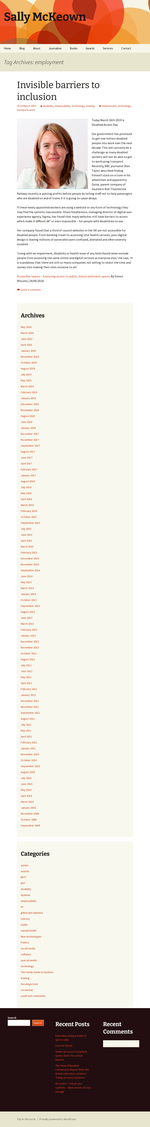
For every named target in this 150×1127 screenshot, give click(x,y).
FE (22, 907)
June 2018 (26, 422)
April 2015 (26, 540)
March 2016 (27, 505)
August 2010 (28, 772)
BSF (23, 883)
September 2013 (30, 606)
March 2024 (27, 333)
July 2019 (26, 374)
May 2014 (26, 582)
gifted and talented (32, 913)
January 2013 (28, 635)
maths (24, 924)
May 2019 (26, 380)
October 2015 (29, 517)
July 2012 (26, 665)
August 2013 (28, 612)
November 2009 (30, 813)
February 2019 (29, 392)
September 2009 (30, 825)
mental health (28, 930)
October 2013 (29, 600)
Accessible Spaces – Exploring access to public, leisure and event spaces (64, 276)
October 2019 (29, 362)
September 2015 (30, 523)
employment (109, 106)
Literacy (25, 918)
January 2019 (28, 398)
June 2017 (26, 457)
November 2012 (30, 647)
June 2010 (26, 784)
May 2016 (26, 493)
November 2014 (30, 564)
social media (28, 948)
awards (25, 871)
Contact (126, 48)
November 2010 (30, 754)
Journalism (55, 48)
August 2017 (28, 451)
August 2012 (28, 659)
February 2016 (29, 511)
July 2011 (26, 724)
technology (78, 106)
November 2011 (30, 707)
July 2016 (26, 487)
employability (62, 106)
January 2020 (28, 350)
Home (7, 48)
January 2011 (28, 748)
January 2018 (28, 428)
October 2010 (29, 760)
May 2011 (26, 730)
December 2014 (30, 558)
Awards (90, 48)
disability (48, 106)
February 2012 (29, 689)
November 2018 (30, 410)
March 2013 (27, 623)
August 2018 (28, 416)
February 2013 (29, 629)
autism (24, 865)
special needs (29, 960)
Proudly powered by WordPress (57, 1119)
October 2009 (29, 819)
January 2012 (28, 695)
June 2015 (26, 534)
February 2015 (29, 552)
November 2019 (30, 356)
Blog (22, 48)
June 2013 (26, 617)
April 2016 (26, 499)
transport (22, 110)
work (32, 110)
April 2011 (26, 736)
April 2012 (26, 683)
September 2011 (30, 712)
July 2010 (26, 778)
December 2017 (30, 434)
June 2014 (26, 576)
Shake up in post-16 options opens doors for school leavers (71, 1055)
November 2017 (30, 439)
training (90, 106)
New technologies (31, 936)
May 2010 (26, 790)
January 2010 (28, 807)
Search (12, 1017)
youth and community (33, 996)
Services (108, 48)
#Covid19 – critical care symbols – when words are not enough (73, 1087)
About (36, 48)
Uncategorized (29, 984)
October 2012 (29, 653)
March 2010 (27, 801)
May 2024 (26, 327)
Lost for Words (63, 1045)
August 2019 (28, 368)
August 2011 (28, 718)
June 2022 (26, 339)
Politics (25, 942)
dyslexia (25, 895)
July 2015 (26, 528)
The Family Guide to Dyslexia (37, 972)
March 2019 (27, 386)
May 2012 (26, 677)
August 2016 (28, 481)
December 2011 (30, 701)
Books (74, 48)
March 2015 (27, 546)
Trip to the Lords (26, 1119)
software (26, 954)
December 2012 (30, 641)
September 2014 (30, 570)
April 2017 (26, 463)
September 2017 (30, 445)
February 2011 (29, 742)
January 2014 (28, 594)
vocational (27, 990)
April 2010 (26, 796)
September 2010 (30, 766)
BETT (23, 877)
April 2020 (26, 345)
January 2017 (28, 475)
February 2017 (29, 469)
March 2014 (27, 588)
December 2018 (30, 404)
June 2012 (26, 671)
